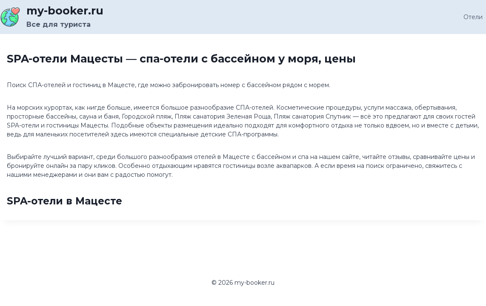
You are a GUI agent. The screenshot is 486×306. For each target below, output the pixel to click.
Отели (473, 17)
